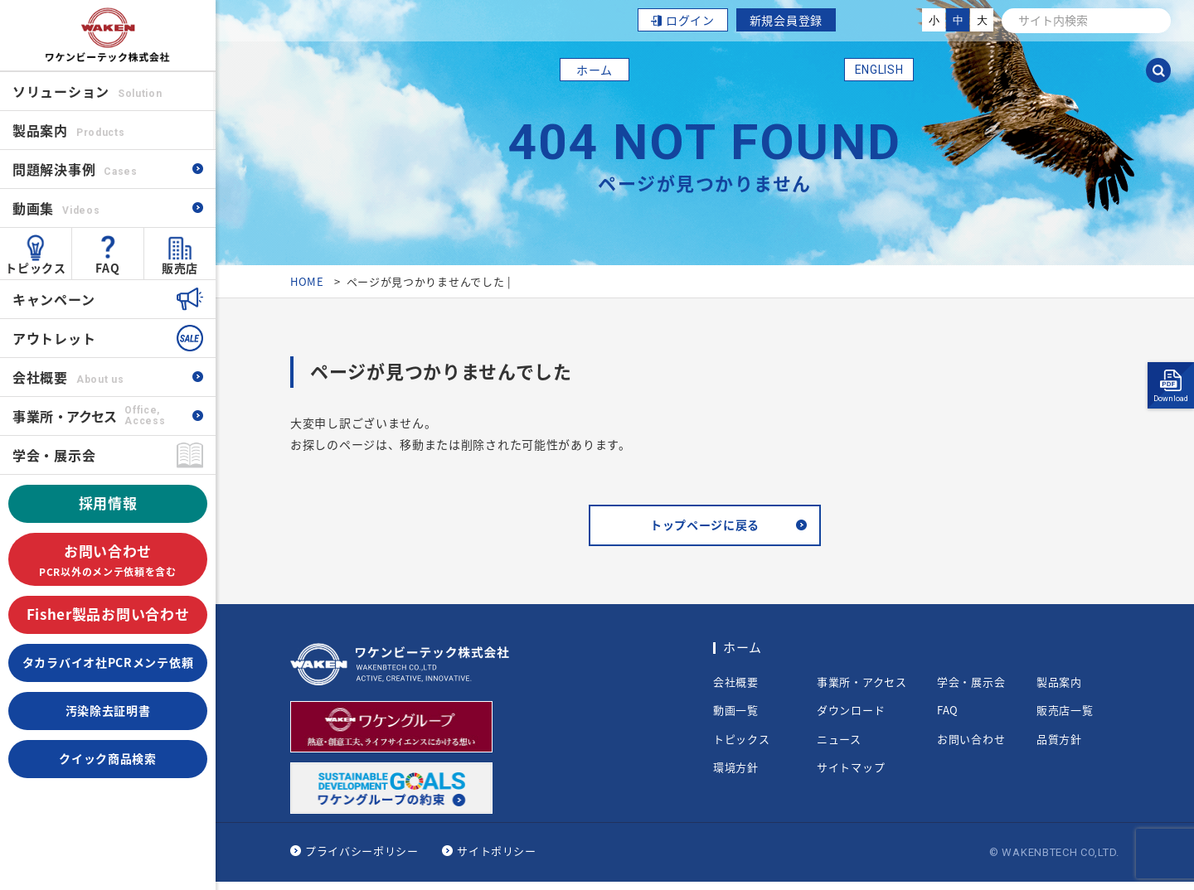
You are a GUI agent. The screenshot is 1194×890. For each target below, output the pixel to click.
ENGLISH (879, 69)
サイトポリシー (496, 859)
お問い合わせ (107, 560)
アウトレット (53, 338)
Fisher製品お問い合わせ (108, 613)
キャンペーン (53, 299)
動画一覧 (736, 718)
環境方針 (736, 775)
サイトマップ (851, 775)
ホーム (594, 69)
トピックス (35, 267)
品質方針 (1059, 746)
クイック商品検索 (108, 758)
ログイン (690, 20)
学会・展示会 (53, 455)
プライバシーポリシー (362, 859)
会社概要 (68, 377)
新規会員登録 (786, 20)
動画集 (56, 208)
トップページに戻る (705, 529)
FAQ (107, 267)
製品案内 (1059, 689)
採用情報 (108, 502)
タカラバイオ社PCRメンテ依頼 (108, 662)
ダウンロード (851, 718)
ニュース (839, 746)
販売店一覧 (1065, 718)
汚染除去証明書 (108, 710)
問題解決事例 (75, 169)
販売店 (180, 267)
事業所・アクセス (862, 689)
